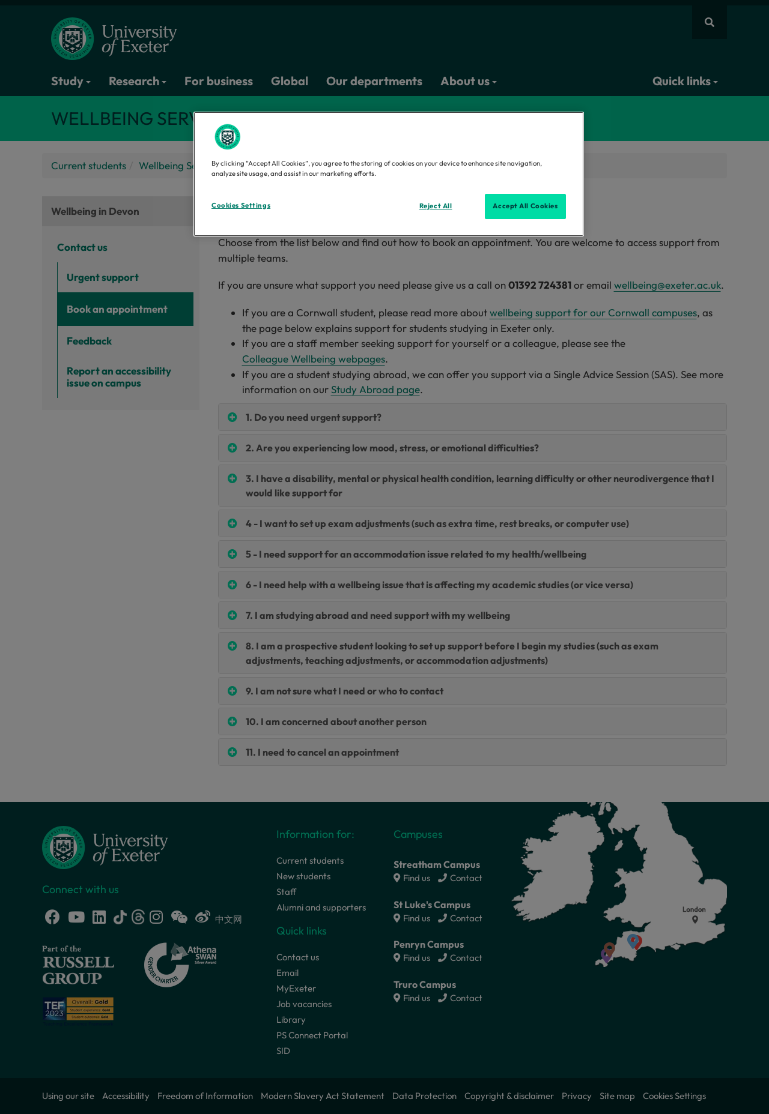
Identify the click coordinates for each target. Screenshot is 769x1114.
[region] (388, 174)
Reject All (435, 206)
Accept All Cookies (525, 206)
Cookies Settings (240, 205)
